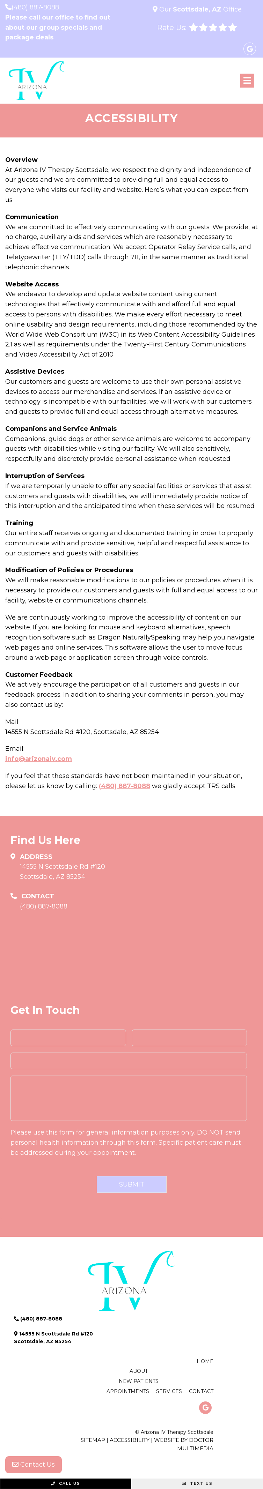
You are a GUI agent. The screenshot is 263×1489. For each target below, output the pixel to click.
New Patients (139, 1381)
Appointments (128, 1391)
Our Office (200, 9)
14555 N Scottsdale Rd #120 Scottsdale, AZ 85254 (62, 872)
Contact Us (33, 1464)
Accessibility (129, 1440)
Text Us (197, 1483)
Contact (201, 1391)
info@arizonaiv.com (38, 759)
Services (169, 1391)
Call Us (65, 1483)
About (139, 1371)
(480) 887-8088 (35, 7)
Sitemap (93, 1440)
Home (205, 1361)
